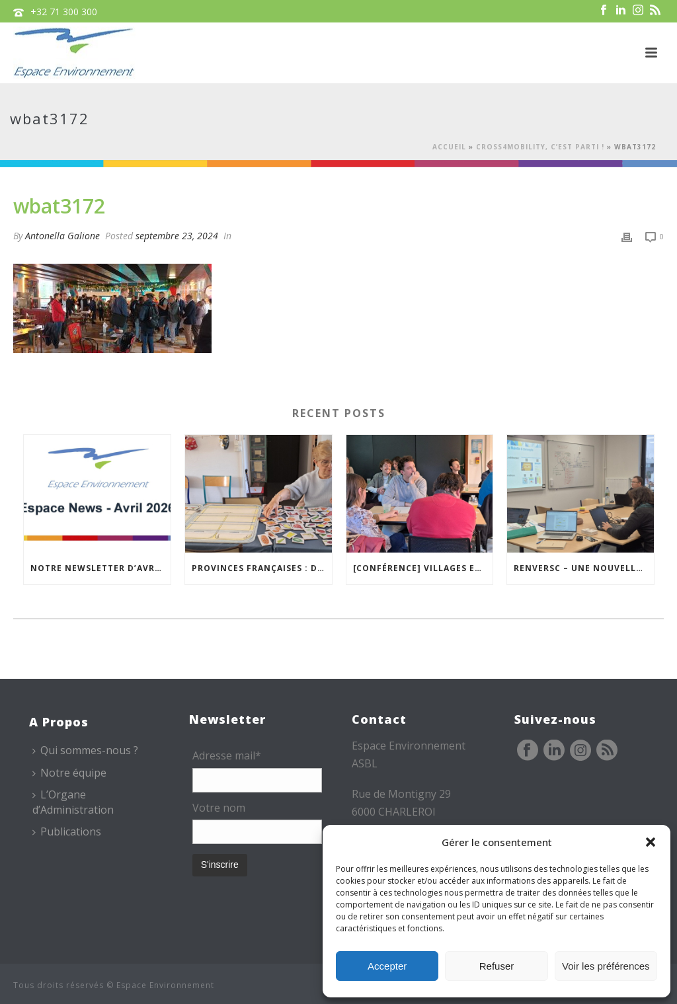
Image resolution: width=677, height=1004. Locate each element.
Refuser (496, 966)
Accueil (449, 146)
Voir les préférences (606, 966)
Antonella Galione (62, 235)
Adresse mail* (226, 755)
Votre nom (218, 807)
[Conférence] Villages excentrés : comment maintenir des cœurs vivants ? (423, 568)
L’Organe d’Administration (73, 802)
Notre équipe (69, 772)
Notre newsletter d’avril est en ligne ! (100, 568)
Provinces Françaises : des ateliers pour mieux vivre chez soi (262, 568)
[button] (650, 842)
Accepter (387, 966)
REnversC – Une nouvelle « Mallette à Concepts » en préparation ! (584, 568)
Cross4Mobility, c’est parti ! (540, 146)
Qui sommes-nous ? (85, 750)
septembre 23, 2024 (177, 235)
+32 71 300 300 (63, 11)
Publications (66, 831)
